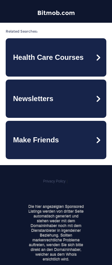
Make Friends (36, 140)
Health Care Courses (48, 57)
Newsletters (33, 99)
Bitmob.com (56, 12)
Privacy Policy (54, 181)
